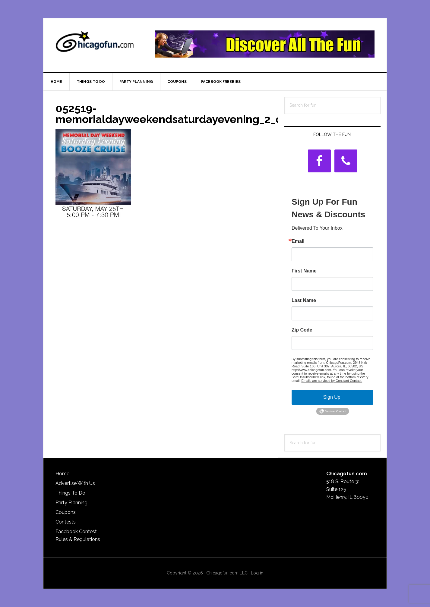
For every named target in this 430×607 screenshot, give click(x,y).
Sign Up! (332, 397)
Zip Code (302, 330)
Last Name (304, 300)
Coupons (65, 512)
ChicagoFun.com (94, 44)
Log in (257, 573)
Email (298, 241)
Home (62, 473)
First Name (304, 271)
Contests (65, 522)
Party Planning (71, 502)
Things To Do (70, 493)
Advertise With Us (75, 483)
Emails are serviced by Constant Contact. (331, 380)
